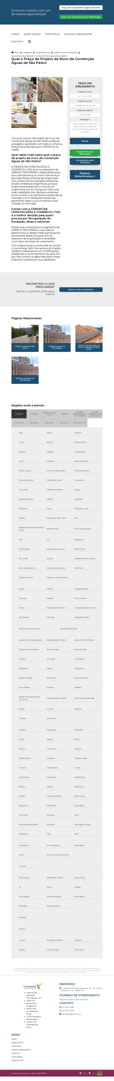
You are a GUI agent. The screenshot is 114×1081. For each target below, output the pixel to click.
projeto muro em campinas (65, 57)
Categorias (27, 57)
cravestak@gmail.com (70, 1018)
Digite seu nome (85, 96)
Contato (17, 46)
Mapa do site (17, 1065)
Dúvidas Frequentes (78, 38)
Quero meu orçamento (81, 294)
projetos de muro (43, 57)
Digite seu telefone (85, 115)
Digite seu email (85, 105)
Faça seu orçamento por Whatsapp (81, 20)
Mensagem (85, 124)
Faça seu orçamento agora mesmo (81, 9)
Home (15, 38)
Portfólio (52, 38)
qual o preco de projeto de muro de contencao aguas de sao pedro (39, 60)
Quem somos (32, 38)
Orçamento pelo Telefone (85, 166)
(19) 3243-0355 (66, 1011)
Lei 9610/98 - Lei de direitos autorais (74, 977)
